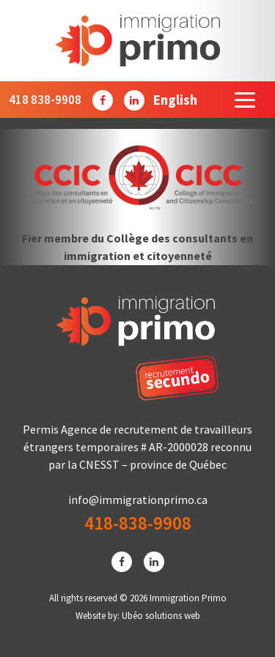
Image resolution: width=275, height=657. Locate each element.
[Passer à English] (175, 100)
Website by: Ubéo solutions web (138, 615)
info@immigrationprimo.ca (138, 499)
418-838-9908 (137, 523)
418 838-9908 (45, 100)
